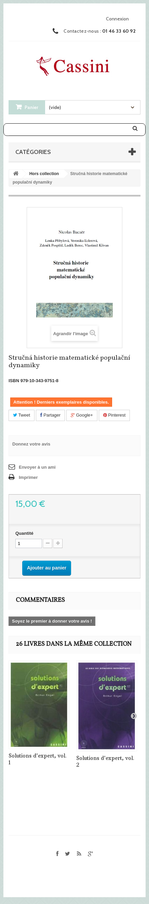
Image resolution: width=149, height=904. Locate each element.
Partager (50, 415)
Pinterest (114, 415)
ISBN (14, 380)
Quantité (24, 533)
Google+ (82, 415)
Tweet (21, 415)
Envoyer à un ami (37, 467)
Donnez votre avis (31, 444)
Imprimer (28, 477)
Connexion (117, 19)
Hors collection (44, 173)
